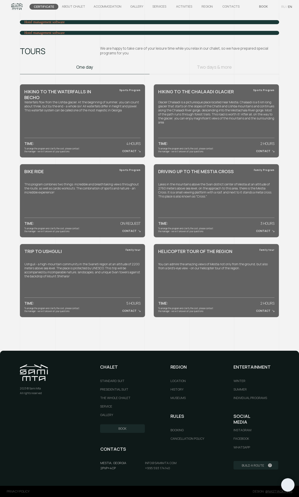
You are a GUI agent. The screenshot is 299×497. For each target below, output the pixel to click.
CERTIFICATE (44, 6)
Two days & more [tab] (214, 67)
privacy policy (18, 491)
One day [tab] (84, 67)
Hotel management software (44, 22)
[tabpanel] (149, 120)
